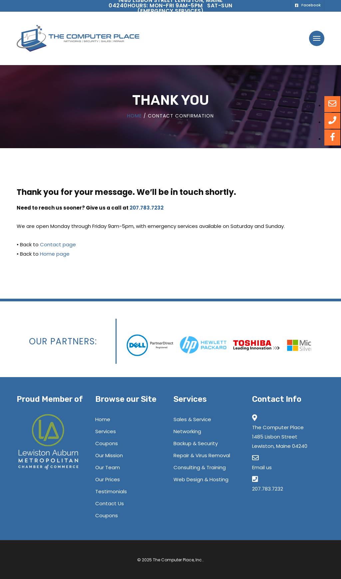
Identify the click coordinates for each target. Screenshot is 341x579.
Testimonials (111, 491)
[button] (316, 38)
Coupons (106, 443)
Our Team (107, 467)
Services (105, 431)
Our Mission (109, 455)
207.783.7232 (147, 207)
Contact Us (109, 503)
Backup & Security (195, 443)
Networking (187, 431)
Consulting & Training (199, 467)
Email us (262, 467)
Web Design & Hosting (200, 479)
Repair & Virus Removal (201, 455)
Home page (55, 253)
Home (134, 115)
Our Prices (107, 479)
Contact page (58, 244)
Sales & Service (192, 419)
